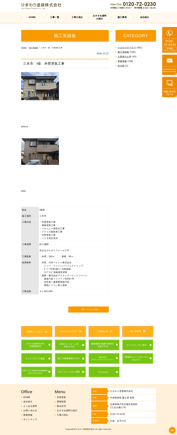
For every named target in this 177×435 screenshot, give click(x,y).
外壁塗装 (61, 397)
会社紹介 (144, 17)
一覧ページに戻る (89, 309)
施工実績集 (123, 52)
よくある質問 (30, 406)
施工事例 (122, 17)
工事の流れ (77, 17)
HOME (32, 17)
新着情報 (122, 61)
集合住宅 (61, 406)
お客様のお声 (124, 56)
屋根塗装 (61, 401)
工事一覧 (54, 17)
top (172, 430)
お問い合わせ (30, 410)
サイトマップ (30, 419)
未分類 (121, 66)
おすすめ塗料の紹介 (100, 17)
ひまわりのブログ (127, 47)
